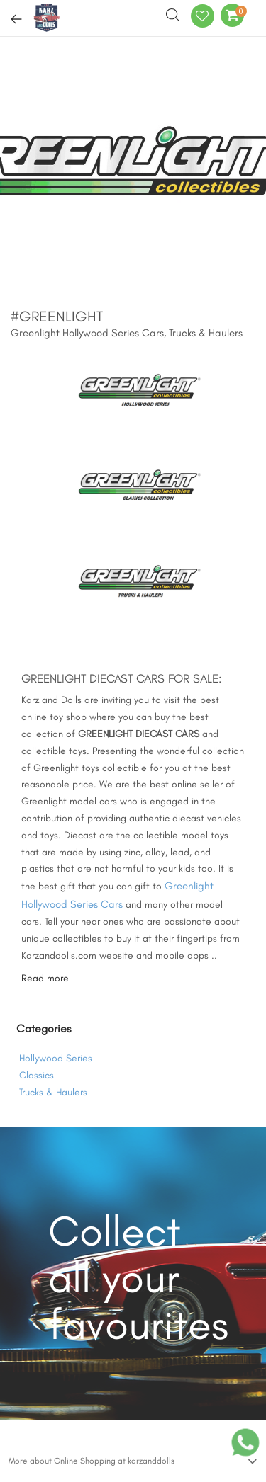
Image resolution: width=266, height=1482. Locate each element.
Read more (45, 978)
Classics (36, 1075)
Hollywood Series (55, 1058)
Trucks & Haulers (53, 1092)
